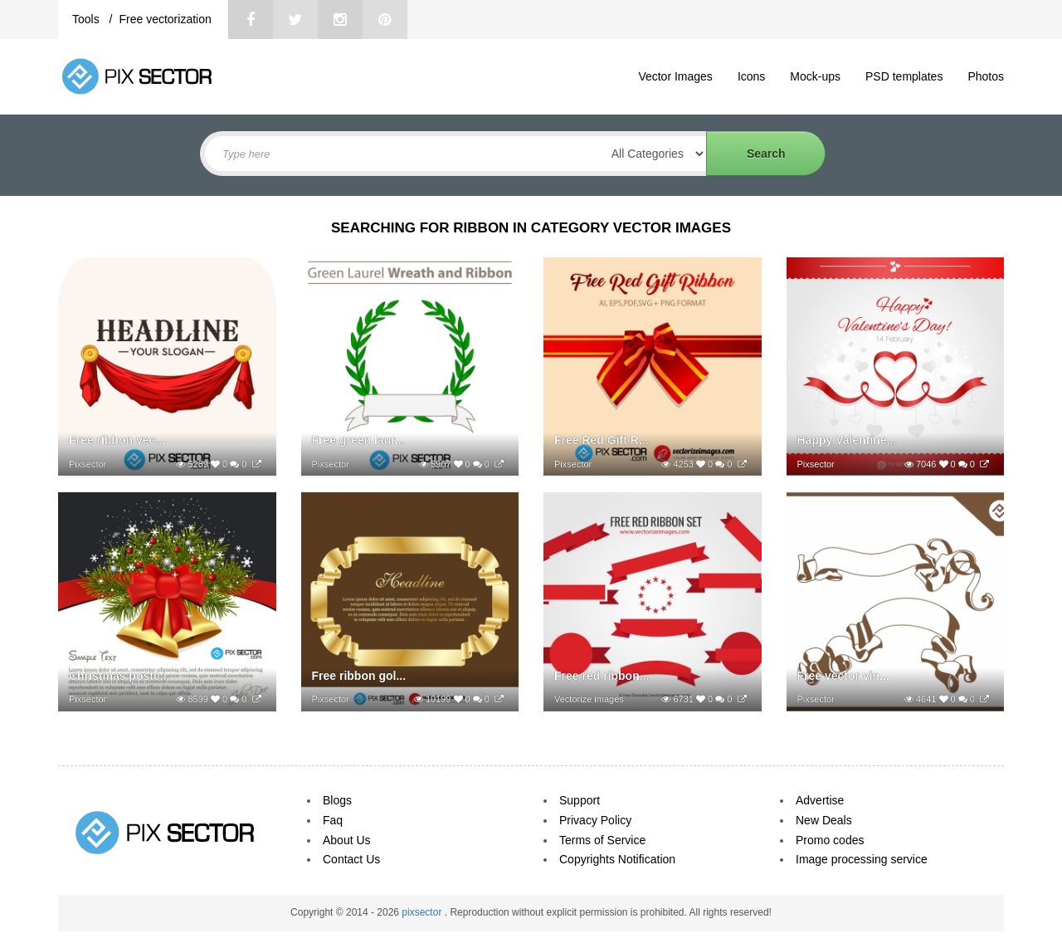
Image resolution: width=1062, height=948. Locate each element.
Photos (985, 76)
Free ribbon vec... (117, 440)
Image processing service (862, 859)
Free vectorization (165, 19)
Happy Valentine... (847, 440)
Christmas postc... (119, 675)
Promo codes (830, 840)
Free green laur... (358, 440)
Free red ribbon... (601, 675)
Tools (87, 19)
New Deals (824, 820)
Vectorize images (589, 699)
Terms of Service (602, 840)
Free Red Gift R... (601, 440)
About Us (347, 840)
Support (579, 800)
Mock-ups (815, 76)
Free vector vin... (843, 675)
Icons (751, 76)
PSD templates (904, 76)
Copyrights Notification (617, 859)
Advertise (820, 800)
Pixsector (87, 464)
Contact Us (351, 859)
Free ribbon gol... (359, 675)
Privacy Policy (595, 820)
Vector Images (675, 76)
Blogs (337, 800)
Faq (333, 820)
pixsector (423, 912)
